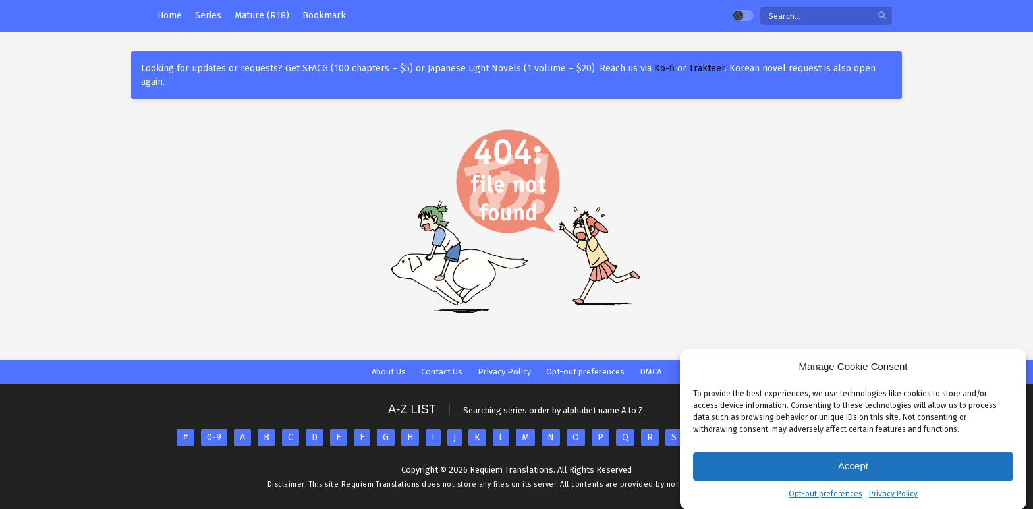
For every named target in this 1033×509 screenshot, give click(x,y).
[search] (882, 16)
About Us (389, 371)
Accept (853, 471)
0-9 (214, 437)
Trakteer (707, 68)
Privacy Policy (893, 499)
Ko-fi (664, 68)
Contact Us (441, 371)
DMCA (650, 371)
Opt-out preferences (825, 499)
